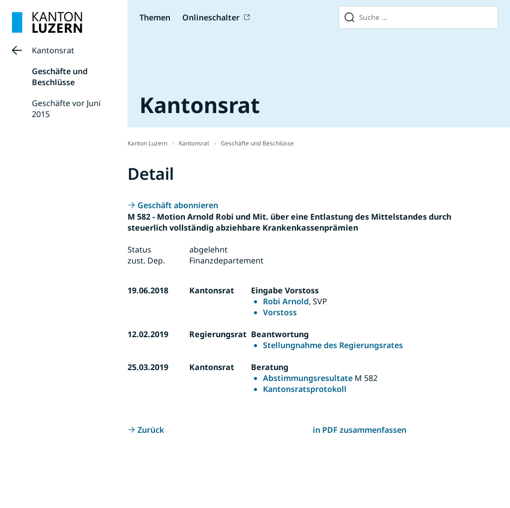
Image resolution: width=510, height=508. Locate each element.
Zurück (150, 429)
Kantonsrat (53, 50)
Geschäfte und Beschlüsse (60, 77)
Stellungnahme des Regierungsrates (333, 345)
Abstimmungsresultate (308, 378)
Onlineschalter (211, 17)
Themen (154, 17)
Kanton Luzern (147, 143)
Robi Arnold (286, 301)
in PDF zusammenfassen (359, 429)
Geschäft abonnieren (177, 205)
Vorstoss (280, 312)
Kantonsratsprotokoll (305, 388)
